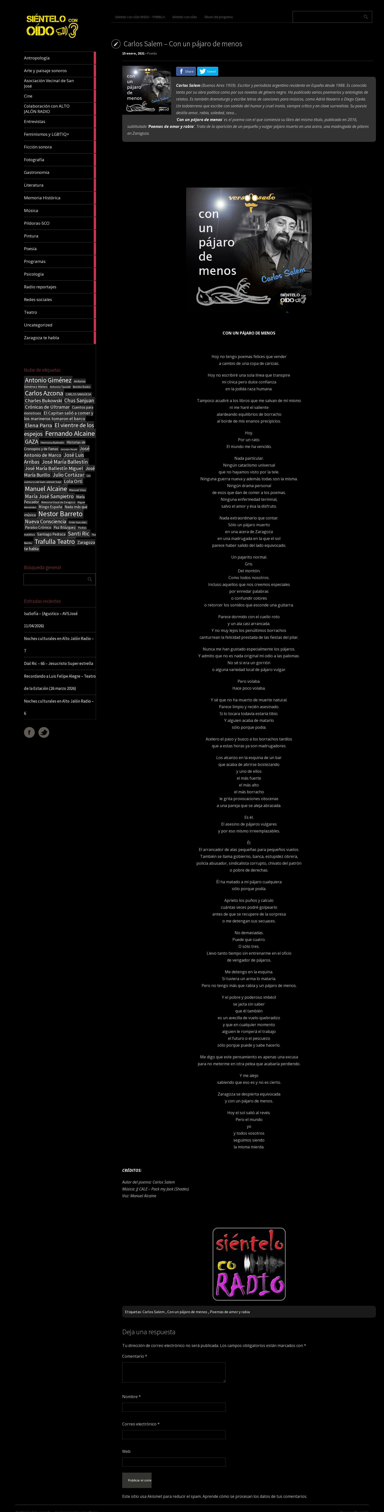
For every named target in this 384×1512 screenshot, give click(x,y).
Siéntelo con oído (184, 17)
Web (126, 1451)
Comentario (134, 1356)
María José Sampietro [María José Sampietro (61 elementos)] (49, 496)
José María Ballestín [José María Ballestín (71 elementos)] (65, 461)
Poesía (152, 53)
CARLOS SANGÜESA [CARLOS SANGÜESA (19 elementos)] (78, 394)
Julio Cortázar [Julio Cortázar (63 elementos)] (68, 474)
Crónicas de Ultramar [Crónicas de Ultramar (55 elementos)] (47, 407)
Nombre (131, 1396)
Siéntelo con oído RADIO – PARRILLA (140, 17)
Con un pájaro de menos (187, 1311)
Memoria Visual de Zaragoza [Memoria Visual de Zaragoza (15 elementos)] (58, 502)
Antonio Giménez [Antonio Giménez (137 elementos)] (48, 380)
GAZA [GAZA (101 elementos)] (31, 441)
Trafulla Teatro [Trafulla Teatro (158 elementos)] (55, 541)
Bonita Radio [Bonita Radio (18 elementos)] (81, 387)
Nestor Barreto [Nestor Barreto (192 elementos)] (60, 513)
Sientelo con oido (38, 1506)
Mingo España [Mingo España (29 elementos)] (50, 506)
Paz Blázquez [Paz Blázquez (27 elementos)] (65, 527)
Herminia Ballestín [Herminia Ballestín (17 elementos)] (52, 442)
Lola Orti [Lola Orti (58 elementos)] (73, 481)
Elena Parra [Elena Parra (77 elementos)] (38, 425)
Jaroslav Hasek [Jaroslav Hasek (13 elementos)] (69, 449)
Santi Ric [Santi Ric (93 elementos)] (78, 533)
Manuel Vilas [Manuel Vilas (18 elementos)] (77, 490)
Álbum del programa (218, 17)
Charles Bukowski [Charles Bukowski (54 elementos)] (43, 400)
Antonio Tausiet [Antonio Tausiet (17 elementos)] (60, 387)
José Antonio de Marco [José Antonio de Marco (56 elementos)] (57, 451)
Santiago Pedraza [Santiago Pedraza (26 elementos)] (51, 534)
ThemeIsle (361, 1506)
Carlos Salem (154, 1311)
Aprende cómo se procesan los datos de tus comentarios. (255, 1490)
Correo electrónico (141, 1424)
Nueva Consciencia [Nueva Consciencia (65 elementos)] (45, 521)
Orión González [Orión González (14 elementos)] (78, 522)
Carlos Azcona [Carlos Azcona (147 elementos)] (44, 393)
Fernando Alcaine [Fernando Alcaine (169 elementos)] (70, 433)
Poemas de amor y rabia (230, 1311)
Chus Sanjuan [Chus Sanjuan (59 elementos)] (79, 400)
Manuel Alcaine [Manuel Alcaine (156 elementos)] (46, 488)
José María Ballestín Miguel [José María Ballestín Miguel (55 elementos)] (54, 468)
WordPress (89, 1506)
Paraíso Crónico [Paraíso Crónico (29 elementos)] (38, 527)
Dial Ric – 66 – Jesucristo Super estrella (58, 663)
